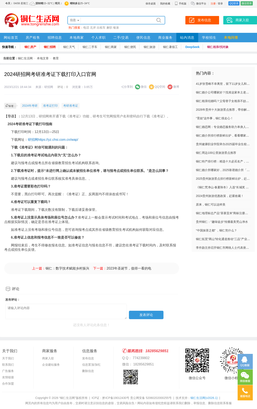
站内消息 (187, 37)
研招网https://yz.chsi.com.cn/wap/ (53, 139)
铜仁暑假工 (170, 47)
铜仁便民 (130, 47)
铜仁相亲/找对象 (218, 47)
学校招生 (209, 37)
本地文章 (43, 58)
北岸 (93, 27)
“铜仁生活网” (67, 398)
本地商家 (77, 37)
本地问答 (231, 37)
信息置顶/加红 (91, 364)
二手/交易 (121, 37)
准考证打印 (50, 105)
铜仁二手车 (90, 47)
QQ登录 (233, 3)
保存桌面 (151, 3)
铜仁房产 (30, 47)
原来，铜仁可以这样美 (210, 204)
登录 (220, 3)
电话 (86, 27)
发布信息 (88, 358)
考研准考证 (70, 105)
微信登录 (247, 3)
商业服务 (165, 37)
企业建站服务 (51, 364)
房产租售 (33, 37)
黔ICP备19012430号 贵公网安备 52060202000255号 (136, 398)
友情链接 (8, 377)
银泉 (116, 27)
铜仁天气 (69, 47)
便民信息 (143, 37)
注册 (213, 3)
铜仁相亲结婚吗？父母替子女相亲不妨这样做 (225, 101)
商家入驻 (48, 358)
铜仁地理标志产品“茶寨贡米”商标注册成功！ (225, 213)
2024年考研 (29, 105)
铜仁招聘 (50, 47)
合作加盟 (8, 383)
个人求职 (98, 37)
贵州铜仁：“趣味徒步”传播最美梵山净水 (222, 221)
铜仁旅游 (149, 47)
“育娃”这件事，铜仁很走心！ (214, 118)
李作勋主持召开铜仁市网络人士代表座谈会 (224, 247)
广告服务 (8, 371)
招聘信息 (55, 37)
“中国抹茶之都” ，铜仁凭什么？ (216, 230)
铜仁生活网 (25, 58)
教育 (56, 58)
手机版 (180, 3)
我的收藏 (165, 3)
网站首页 (11, 37)
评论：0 (62, 87)
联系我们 (8, 364)
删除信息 (88, 371)
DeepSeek (192, 47)
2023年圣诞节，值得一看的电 (129, 268)
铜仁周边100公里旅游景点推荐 (216, 152)
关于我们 (8, 358)
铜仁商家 (111, 47)
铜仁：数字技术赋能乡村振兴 (67, 268)
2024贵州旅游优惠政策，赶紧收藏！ (220, 196)
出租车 (101, 27)
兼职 (109, 27)
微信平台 (201, 3)
